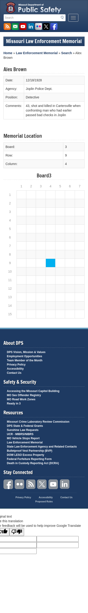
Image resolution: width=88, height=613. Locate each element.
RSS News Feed (7, 26)
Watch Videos (22, 26)
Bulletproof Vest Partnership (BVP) (29, 450)
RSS (31, 484)
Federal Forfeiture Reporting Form (29, 459)
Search (63, 17)
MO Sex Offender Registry (24, 395)
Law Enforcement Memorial (37, 53)
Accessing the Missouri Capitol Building (33, 391)
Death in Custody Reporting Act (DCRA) (33, 463)
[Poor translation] (16, 532)
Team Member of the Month (24, 360)
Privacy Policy (16, 364)
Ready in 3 (14, 403)
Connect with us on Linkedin (30, 26)
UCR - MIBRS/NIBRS (20, 434)
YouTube (53, 484)
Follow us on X (46, 26)
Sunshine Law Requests (22, 430)
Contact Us (14, 372)
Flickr (38, 26)
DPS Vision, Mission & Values (26, 352)
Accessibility (15, 368)
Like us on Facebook (54, 26)
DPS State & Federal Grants (25, 425)
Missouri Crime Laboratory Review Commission (38, 421)
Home (7, 53)
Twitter (42, 484)
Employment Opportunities (24, 356)
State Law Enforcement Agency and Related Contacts (42, 446)
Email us (15, 26)
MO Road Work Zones (21, 399)
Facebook (8, 484)
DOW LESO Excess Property (25, 455)
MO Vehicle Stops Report (23, 438)
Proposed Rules (44, 501)
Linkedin (65, 484)
